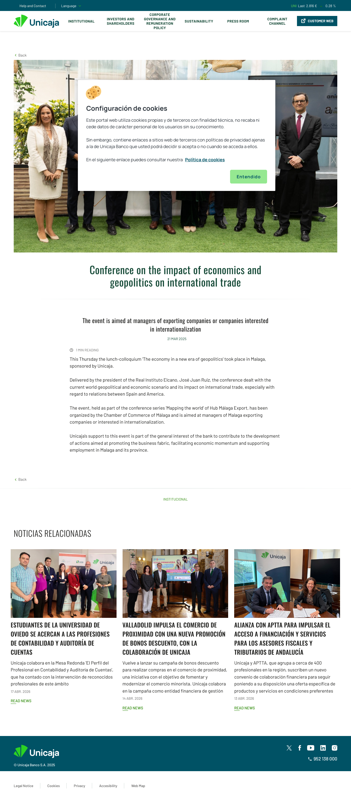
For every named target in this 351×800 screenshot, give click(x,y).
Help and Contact (32, 6)
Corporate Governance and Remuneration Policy (160, 21)
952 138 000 (322, 759)
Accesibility (108, 786)
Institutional (81, 21)
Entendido (249, 177)
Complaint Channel (277, 21)
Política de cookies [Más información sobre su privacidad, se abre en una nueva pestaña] (205, 160)
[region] (176, 135)
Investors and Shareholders (120, 21)
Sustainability (199, 21)
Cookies (53, 786)
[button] (20, 55)
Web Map (138, 786)
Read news (21, 700)
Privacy (79, 786)
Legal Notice (23, 786)
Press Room (238, 21)
